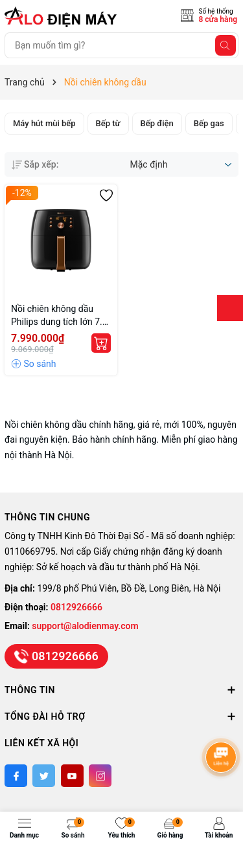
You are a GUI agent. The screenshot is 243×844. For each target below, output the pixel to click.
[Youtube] (72, 775)
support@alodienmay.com (85, 626)
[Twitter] (43, 775)
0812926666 (76, 607)
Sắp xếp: (35, 164)
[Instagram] (100, 775)
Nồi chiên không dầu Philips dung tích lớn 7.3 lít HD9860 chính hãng (59, 316)
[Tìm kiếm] (225, 45)
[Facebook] (16, 775)
